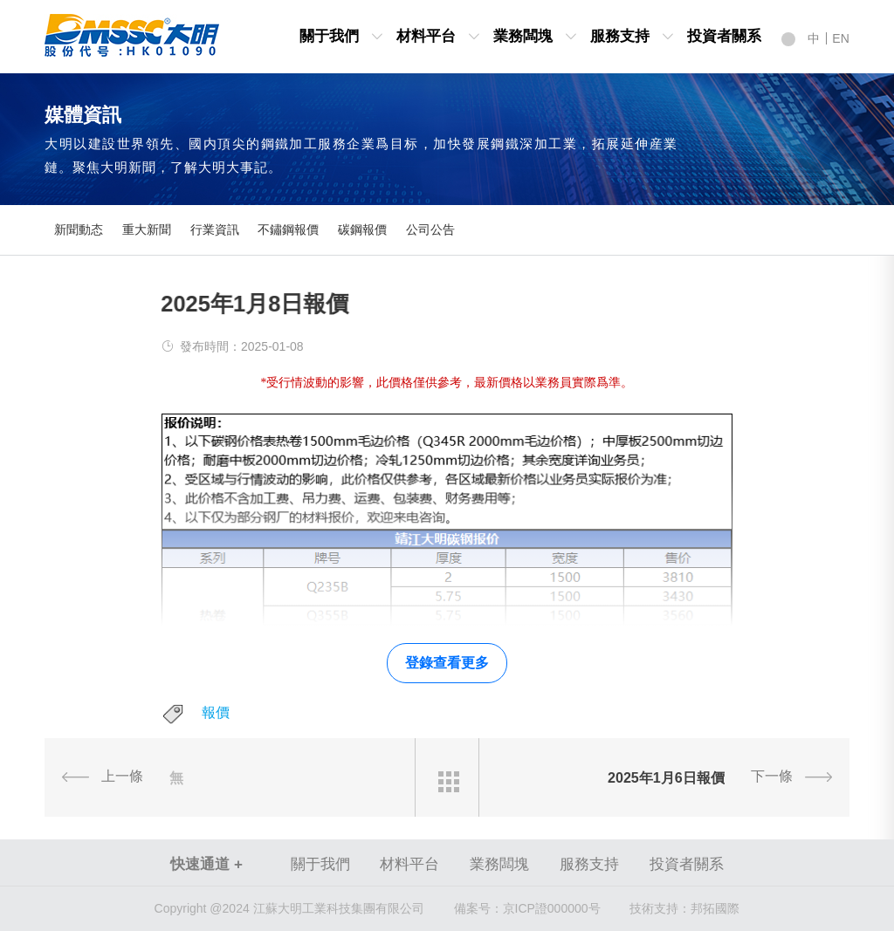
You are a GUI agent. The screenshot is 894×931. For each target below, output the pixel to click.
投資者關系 (724, 36)
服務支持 (620, 36)
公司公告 (430, 229)
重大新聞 (146, 229)
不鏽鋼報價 (288, 229)
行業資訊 (214, 229)
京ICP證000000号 (527, 908)
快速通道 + (206, 864)
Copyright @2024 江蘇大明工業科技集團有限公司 (289, 908)
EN (840, 38)
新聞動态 (78, 229)
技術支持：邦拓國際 (684, 908)
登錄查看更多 (447, 662)
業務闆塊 (523, 36)
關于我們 (329, 36)
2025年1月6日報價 (666, 777)
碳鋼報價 (362, 229)
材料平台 (426, 36)
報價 (216, 712)
